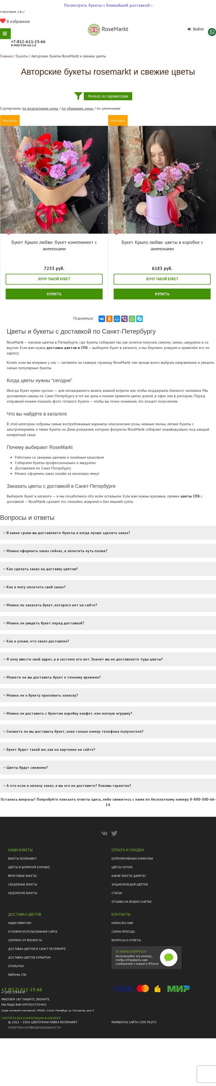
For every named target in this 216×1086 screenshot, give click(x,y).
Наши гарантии (19, 923)
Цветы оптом (122, 867)
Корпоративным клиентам (132, 858)
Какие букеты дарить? (129, 876)
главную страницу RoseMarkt (106, 362)
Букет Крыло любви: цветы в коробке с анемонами (162, 245)
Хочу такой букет (54, 279)
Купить (54, 294)
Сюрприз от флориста (25, 940)
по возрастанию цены (40, 108)
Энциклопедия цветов (130, 884)
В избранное (15, 21)
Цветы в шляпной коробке (29, 867)
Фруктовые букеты (22, 876)
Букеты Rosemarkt (22, 858)
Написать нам (122, 923)
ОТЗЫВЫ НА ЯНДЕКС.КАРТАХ (132, 902)
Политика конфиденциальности (34, 1027)
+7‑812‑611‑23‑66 (28, 41)
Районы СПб (17, 975)
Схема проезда (123, 931)
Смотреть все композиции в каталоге (31, 1018)
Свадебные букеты (22, 884)
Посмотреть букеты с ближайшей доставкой (108, 7)
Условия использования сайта (32, 931)
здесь (96, 799)
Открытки (16, 966)
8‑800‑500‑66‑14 (23, 45)
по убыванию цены (77, 108)
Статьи (117, 893)
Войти (196, 29)
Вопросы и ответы (126, 940)
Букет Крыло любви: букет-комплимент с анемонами (54, 245)
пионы (160, 423)
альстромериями (20, 429)
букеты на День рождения (71, 429)
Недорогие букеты (22, 893)
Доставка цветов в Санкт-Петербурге (37, 949)
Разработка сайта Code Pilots (134, 1022)
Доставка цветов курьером (29, 957)
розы (135, 423)
